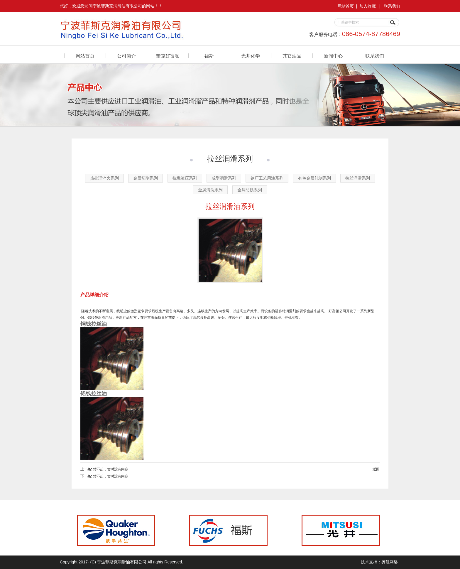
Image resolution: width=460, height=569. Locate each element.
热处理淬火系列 (104, 178)
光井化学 (250, 55)
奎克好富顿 (168, 55)
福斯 (209, 55)
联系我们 (392, 6)
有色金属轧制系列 (314, 178)
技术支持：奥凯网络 (379, 562)
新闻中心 (333, 55)
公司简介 (126, 55)
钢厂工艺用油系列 (267, 178)
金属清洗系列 (210, 190)
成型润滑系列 (224, 178)
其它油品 (292, 55)
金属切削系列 (145, 178)
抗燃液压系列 (184, 178)
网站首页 (345, 6)
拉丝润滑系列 (357, 178)
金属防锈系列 (249, 190)
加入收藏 (367, 6)
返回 (376, 469)
